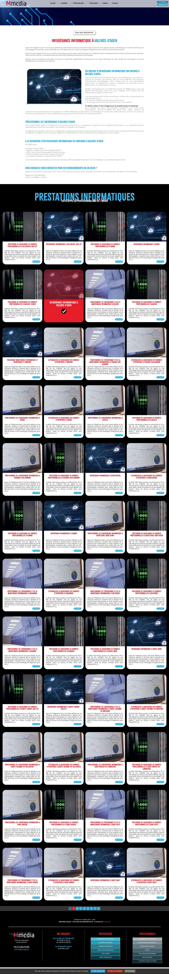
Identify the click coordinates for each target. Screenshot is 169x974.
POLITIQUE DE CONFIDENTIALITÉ (83, 922)
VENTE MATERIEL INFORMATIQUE (105, 950)
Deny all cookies (115, 971)
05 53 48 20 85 (162, 2)
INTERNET (147, 950)
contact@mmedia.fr (21, 949)
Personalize (130, 971)
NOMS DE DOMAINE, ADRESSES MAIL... (147, 942)
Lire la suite (36, 261)
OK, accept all (98, 971)
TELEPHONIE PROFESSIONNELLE (147, 946)
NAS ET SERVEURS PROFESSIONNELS (147, 953)
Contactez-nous (162, 4)
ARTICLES (107, 922)
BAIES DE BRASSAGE (147, 957)
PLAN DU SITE (98, 922)
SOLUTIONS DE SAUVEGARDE (106, 942)
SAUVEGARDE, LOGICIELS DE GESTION (147, 961)
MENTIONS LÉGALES (65, 922)
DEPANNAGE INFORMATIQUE (105, 946)
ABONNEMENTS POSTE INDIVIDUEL (105, 939)
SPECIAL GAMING (105, 953)
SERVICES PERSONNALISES (105, 957)
